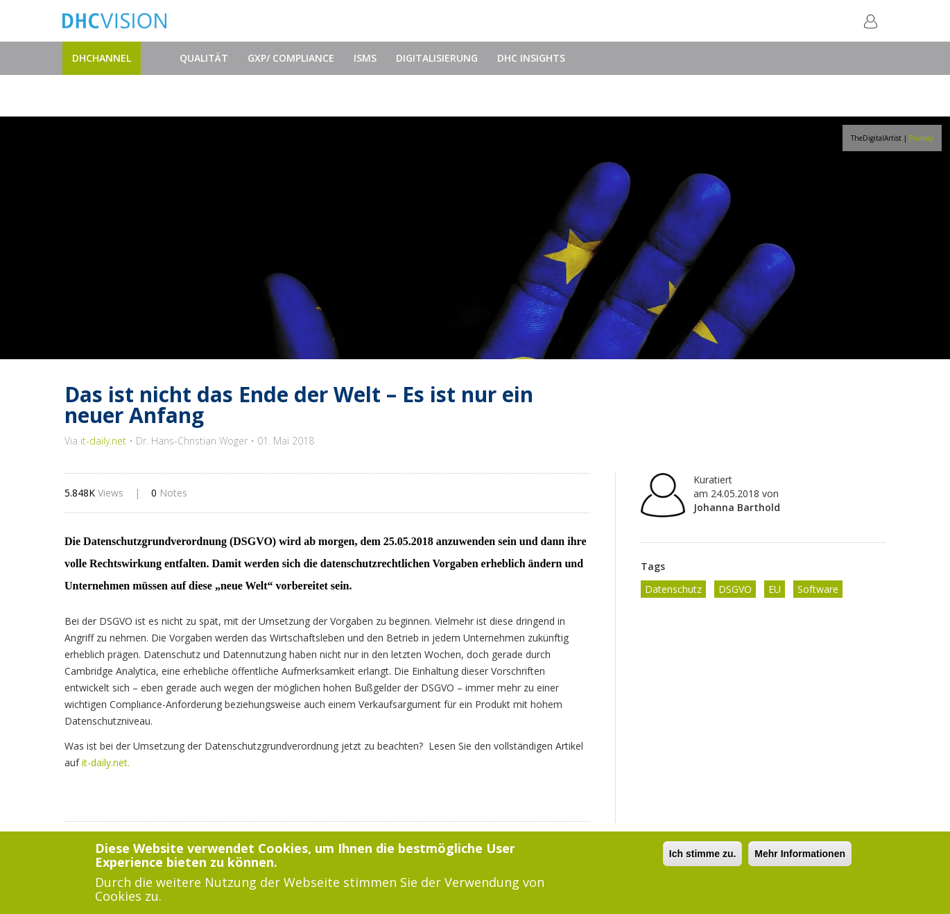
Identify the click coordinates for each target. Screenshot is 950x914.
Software (817, 589)
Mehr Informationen (799, 853)
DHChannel (101, 57)
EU (774, 589)
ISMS (365, 57)
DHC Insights (531, 57)
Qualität (204, 57)
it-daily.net (103, 440)
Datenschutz (673, 589)
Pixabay (921, 138)
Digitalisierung (437, 57)
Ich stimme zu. (702, 853)
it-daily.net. (106, 762)
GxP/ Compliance (291, 57)
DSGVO (735, 589)
